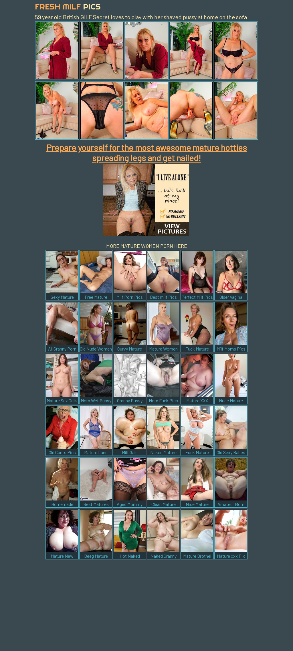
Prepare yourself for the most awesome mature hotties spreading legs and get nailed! (146, 152)
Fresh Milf (68, 6)
